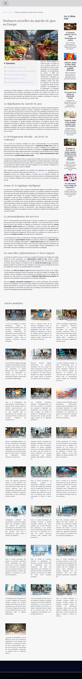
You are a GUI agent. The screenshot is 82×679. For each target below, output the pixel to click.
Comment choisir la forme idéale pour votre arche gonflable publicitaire (70, 66)
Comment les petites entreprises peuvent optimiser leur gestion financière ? (65, 358)
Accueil (5, 12)
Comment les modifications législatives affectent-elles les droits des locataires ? (41, 396)
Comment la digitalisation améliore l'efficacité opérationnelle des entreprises (40, 554)
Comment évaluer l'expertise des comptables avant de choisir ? (15, 435)
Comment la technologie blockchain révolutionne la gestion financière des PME (15, 357)
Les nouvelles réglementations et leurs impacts (20, 82)
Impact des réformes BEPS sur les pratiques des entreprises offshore (15, 396)
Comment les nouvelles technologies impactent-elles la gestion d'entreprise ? (16, 318)
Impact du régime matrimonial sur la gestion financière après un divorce (41, 592)
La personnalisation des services (16, 78)
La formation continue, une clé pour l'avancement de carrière (70, 36)
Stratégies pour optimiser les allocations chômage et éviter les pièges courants (41, 435)
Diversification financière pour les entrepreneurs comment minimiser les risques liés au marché (40, 475)
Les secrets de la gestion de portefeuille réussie (70, 95)
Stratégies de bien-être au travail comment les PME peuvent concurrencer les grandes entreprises (70, 154)
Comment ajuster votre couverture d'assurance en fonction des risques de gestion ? (41, 358)
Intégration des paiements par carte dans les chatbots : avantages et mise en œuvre (66, 475)
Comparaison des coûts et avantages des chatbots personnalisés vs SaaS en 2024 (66, 554)
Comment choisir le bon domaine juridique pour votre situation (70, 123)
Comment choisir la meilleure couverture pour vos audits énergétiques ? (41, 317)
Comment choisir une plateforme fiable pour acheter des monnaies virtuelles (65, 593)
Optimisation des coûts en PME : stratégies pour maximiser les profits (15, 553)
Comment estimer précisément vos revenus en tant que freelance (66, 435)
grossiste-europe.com (41, 172)
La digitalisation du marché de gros (16, 67)
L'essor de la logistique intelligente (16, 75)
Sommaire (10, 63)
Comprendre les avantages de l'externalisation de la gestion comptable (40, 513)
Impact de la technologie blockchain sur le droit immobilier (66, 396)
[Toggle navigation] (5, 3)
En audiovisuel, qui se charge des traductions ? (70, 185)
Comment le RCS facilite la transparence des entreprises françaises (15, 592)
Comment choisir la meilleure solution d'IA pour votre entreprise (16, 513)
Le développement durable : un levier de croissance (21, 71)
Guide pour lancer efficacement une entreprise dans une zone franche (15, 475)
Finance (11, 12)
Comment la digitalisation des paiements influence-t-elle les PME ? (66, 317)
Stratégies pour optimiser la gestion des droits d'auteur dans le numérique (67, 513)
